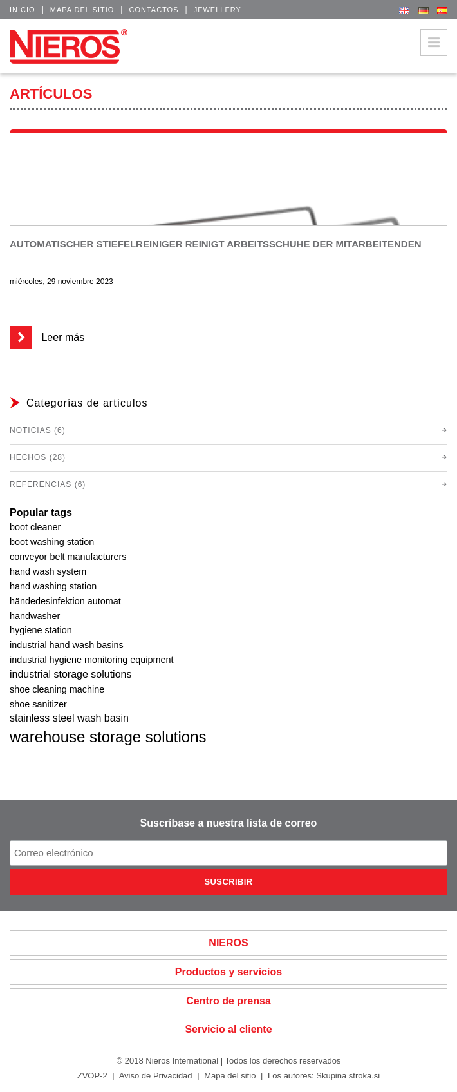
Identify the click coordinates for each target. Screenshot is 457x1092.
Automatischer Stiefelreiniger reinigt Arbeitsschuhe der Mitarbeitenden (215, 243)
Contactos (153, 10)
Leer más (47, 337)
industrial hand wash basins (67, 645)
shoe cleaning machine (57, 689)
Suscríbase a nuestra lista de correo (228, 823)
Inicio (22, 10)
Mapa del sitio (82, 10)
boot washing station (52, 542)
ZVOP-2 (92, 1075)
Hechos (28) (38, 457)
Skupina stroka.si (348, 1075)
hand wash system (48, 571)
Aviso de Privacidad (155, 1075)
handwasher (35, 616)
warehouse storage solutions (108, 736)
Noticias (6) (38, 430)
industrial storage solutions (70, 674)
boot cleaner (35, 527)
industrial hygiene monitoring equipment (91, 660)
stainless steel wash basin (69, 718)
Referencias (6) (48, 484)
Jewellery (217, 10)
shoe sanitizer (38, 704)
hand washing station (53, 586)
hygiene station (41, 630)
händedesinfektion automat (65, 601)
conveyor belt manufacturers (68, 556)
